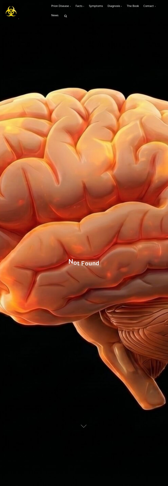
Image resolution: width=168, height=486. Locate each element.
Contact (57, 18)
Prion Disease (61, 7)
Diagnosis (120, 7)
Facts (81, 7)
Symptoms (101, 7)
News (74, 18)
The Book (142, 7)
